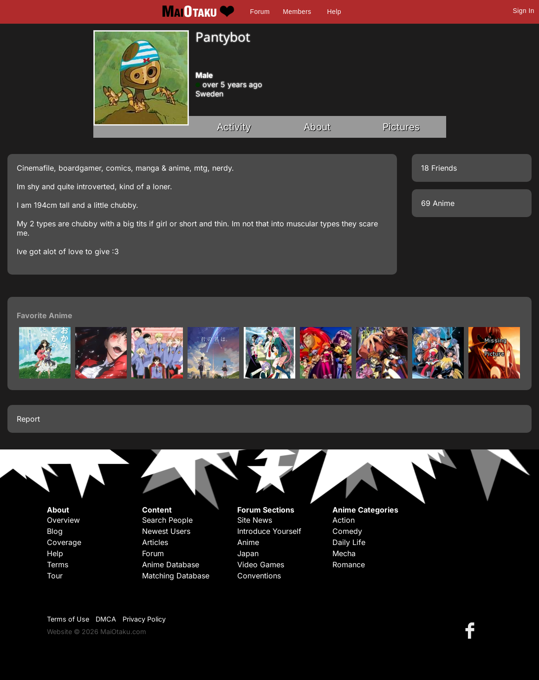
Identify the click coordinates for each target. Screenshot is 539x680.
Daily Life (348, 542)
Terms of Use (68, 619)
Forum (260, 11)
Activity (234, 127)
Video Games (260, 564)
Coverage (64, 542)
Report (28, 418)
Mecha (344, 553)
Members (297, 11)
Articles (155, 542)
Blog (55, 531)
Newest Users (166, 531)
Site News (254, 520)
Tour (55, 575)
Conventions (259, 575)
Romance (348, 564)
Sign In (523, 10)
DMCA (106, 619)
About (317, 127)
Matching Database (175, 575)
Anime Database (170, 564)
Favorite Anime (44, 315)
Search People (167, 520)
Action (343, 520)
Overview (63, 520)
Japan (248, 553)
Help (334, 11)
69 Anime (438, 203)
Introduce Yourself (269, 531)
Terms (57, 564)
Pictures (401, 127)
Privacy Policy (144, 619)
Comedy (347, 531)
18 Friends (439, 168)
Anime (248, 542)
